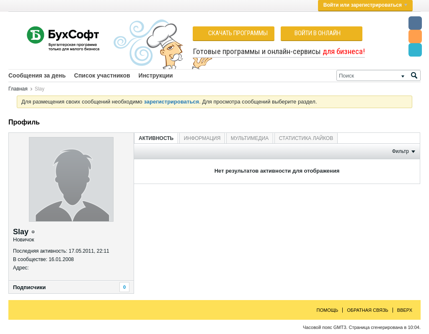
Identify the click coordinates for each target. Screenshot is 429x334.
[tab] (156, 138)
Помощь (328, 310)
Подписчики (29, 287)
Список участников (102, 75)
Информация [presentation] (202, 138)
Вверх (404, 310)
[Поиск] (378, 75)
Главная (18, 89)
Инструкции (156, 75)
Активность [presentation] (156, 138)
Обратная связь (367, 310)
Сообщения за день (37, 75)
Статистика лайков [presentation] (306, 138)
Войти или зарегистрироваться (365, 5)
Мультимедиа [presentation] (250, 138)
